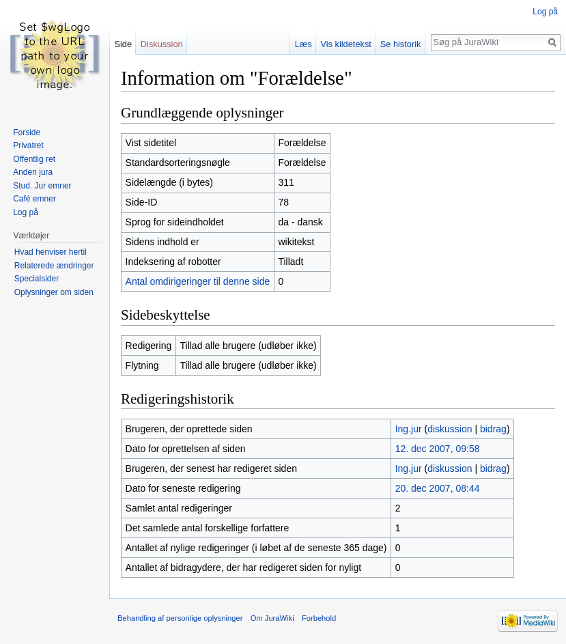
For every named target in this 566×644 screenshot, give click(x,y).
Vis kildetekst (345, 44)
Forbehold (319, 618)
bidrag (493, 428)
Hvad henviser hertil (50, 252)
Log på (545, 11)
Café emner (34, 199)
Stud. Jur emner (42, 186)
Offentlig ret (34, 159)
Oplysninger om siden (54, 292)
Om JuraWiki (272, 618)
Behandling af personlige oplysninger (179, 618)
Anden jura (33, 172)
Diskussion (162, 44)
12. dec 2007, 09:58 (437, 448)
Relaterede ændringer (54, 265)
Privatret (28, 145)
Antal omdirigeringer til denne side (198, 281)
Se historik (400, 44)
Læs (303, 44)
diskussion (449, 428)
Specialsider (36, 278)
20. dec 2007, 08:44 (437, 488)
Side (123, 44)
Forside (26, 132)
